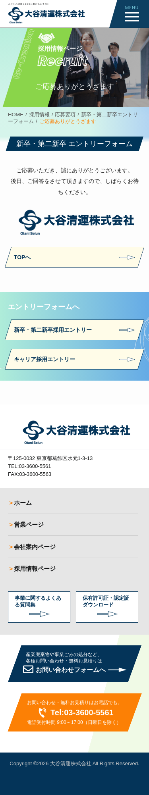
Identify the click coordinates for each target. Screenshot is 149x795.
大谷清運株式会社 (70, 763)
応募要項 (65, 114)
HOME (15, 114)
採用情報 (39, 114)
